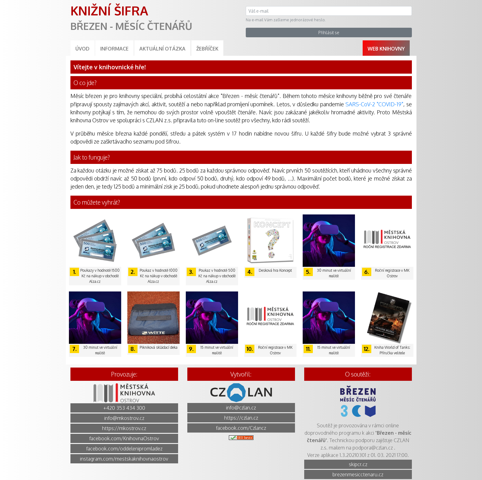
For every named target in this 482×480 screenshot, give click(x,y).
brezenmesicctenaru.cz (358, 474)
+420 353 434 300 (124, 408)
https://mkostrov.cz (124, 428)
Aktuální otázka (162, 49)
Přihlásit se (328, 32)
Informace (114, 49)
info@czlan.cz (241, 408)
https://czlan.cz (241, 418)
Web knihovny (386, 49)
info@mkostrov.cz (124, 418)
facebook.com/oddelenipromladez (124, 448)
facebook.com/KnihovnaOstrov (124, 438)
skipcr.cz (358, 464)
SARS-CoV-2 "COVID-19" (374, 104)
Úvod (82, 49)
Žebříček (207, 49)
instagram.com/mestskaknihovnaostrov (124, 459)
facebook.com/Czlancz (241, 428)
